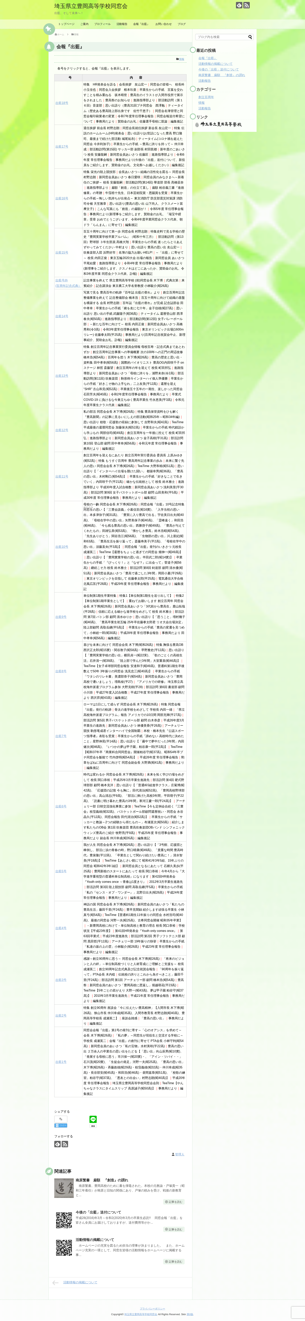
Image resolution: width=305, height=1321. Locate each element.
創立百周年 (206, 97)
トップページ (66, 24)
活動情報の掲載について (95, 1240)
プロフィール (102, 24)
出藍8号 (61, 671)
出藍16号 (61, 198)
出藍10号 (61, 546)
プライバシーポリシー (152, 1308)
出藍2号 (61, 1015)
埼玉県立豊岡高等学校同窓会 (92, 6)
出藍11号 (61, 476)
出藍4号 (61, 928)
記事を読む (175, 1201)
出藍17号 (61, 146)
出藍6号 (61, 806)
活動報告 (122, 24)
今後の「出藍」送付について (98, 1212)
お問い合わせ (163, 24)
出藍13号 (61, 375)
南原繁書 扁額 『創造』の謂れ (102, 1180)
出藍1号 (61, 1062)
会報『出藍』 (141, 24)
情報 (181, 59)
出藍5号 (61, 871)
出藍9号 (61, 617)
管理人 (179, 1154)
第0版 (190, 1314)
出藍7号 (61, 736)
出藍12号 (61, 430)
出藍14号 (61, 316)
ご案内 (84, 24)
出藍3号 (61, 980)
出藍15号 (61, 252)
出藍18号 (61, 103)
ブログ (182, 24)
